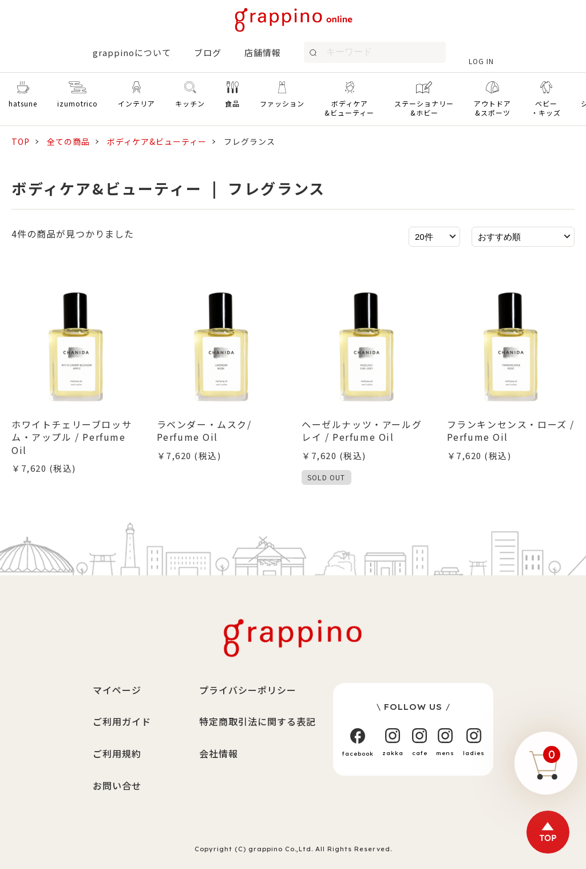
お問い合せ (117, 785)
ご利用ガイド (122, 721)
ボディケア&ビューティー (157, 141)
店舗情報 (262, 52)
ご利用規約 (117, 753)
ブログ (207, 52)
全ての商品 (68, 141)
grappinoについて (132, 52)
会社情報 (218, 753)
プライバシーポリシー (247, 690)
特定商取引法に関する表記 (257, 721)
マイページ (117, 690)
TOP (20, 141)
